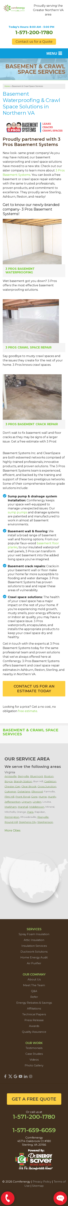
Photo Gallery (34, 1065)
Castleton (50, 781)
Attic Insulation (34, 940)
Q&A (34, 991)
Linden (37, 801)
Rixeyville (43, 817)
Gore (34, 796)
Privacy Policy (42, 1181)
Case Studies (34, 1053)
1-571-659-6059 (34, 1130)
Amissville (11, 776)
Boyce (9, 781)
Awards (34, 1026)
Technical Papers (34, 1014)
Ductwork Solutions (34, 951)
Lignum (27, 801)
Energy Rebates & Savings (34, 1002)
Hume (43, 796)
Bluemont (36, 776)
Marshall (23, 806)
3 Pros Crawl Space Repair (28, 347)
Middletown (36, 806)
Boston (48, 776)
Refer (34, 997)
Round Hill (11, 822)
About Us (34, 979)
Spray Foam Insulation (34, 934)
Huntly (52, 796)
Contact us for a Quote (34, 42)
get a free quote (34, 1099)
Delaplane (23, 791)
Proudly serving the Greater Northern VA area (48, 10)
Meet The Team (34, 985)
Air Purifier (34, 963)
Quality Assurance (34, 1031)
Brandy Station (23, 781)
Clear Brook (28, 786)
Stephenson (45, 822)
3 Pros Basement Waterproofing (20, 270)
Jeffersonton (12, 801)
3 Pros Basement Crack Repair (31, 424)
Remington (12, 817)
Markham (11, 806)
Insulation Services (34, 945)
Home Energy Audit (34, 957)
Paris (30, 812)
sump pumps (17, 512)
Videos (34, 1059)
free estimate (27, 711)
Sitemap (38, 1185)
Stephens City (27, 822)
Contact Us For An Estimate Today (34, 688)
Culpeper (10, 791)
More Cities (12, 830)
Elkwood (37, 791)
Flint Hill (9, 796)
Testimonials (34, 1048)
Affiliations (34, 1008)
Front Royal (22, 796)
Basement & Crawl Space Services (30, 732)
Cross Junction (47, 786)
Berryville (23, 776)
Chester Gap (12, 786)
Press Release (34, 1020)
